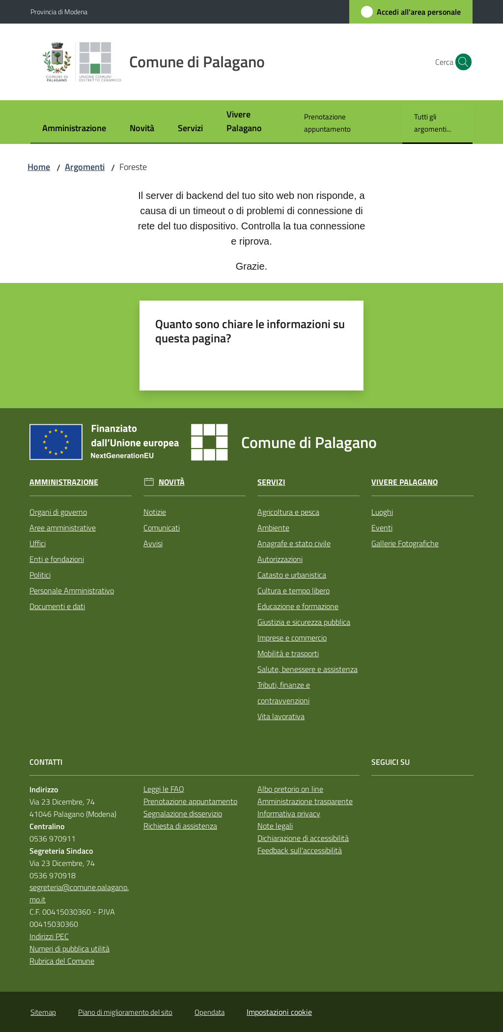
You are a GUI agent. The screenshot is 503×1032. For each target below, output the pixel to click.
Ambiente (273, 527)
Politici (40, 575)
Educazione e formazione (297, 606)
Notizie (154, 512)
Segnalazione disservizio (182, 813)
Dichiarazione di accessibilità (303, 838)
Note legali (275, 826)
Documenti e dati (57, 606)
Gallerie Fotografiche (405, 543)
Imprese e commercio (292, 637)
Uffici (37, 543)
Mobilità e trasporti (288, 653)
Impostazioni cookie (279, 1012)
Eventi (381, 527)
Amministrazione (63, 482)
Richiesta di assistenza (180, 826)
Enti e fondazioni (56, 559)
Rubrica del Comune (61, 961)
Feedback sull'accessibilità (299, 850)
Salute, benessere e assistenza (307, 669)
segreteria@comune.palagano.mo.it (79, 893)
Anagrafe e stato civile (294, 543)
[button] (461, 62)
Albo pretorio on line (290, 789)
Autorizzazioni (280, 559)
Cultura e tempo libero (293, 590)
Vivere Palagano (404, 482)
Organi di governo (58, 512)
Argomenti (85, 166)
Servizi (271, 482)
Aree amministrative (62, 527)
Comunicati (161, 527)
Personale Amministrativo (71, 590)
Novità (172, 482)
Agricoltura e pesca (288, 512)
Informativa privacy (288, 813)
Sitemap (43, 1012)
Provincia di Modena (58, 11)
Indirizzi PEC (49, 936)
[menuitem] (74, 129)
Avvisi (153, 543)
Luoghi (382, 512)
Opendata (209, 1012)
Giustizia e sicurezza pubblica (303, 622)
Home (39, 166)
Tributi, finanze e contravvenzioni (283, 692)
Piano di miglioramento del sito (125, 1012)
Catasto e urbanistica (291, 575)
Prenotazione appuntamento (190, 801)
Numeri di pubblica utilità (69, 948)
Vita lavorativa (281, 716)
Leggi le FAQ (163, 789)
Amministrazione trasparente (305, 801)
